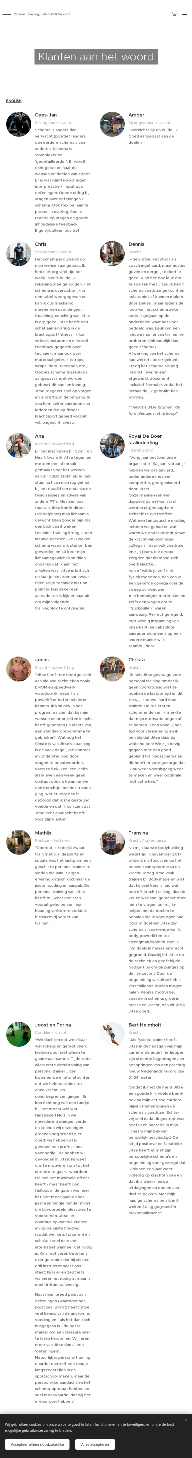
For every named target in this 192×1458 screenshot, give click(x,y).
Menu (184, 14)
